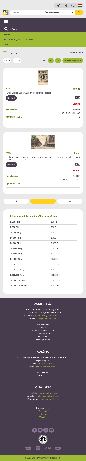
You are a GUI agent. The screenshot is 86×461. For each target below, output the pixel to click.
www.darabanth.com (49, 393)
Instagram (43, 414)
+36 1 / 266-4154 (55, 316)
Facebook (43, 411)
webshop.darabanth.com (48, 396)
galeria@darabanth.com (46, 366)
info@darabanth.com (46, 319)
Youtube (43, 417)
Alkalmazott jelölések (73, 61)
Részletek (11, 98)
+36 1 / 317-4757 (38, 316)
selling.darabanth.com (49, 399)
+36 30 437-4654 (46, 363)
